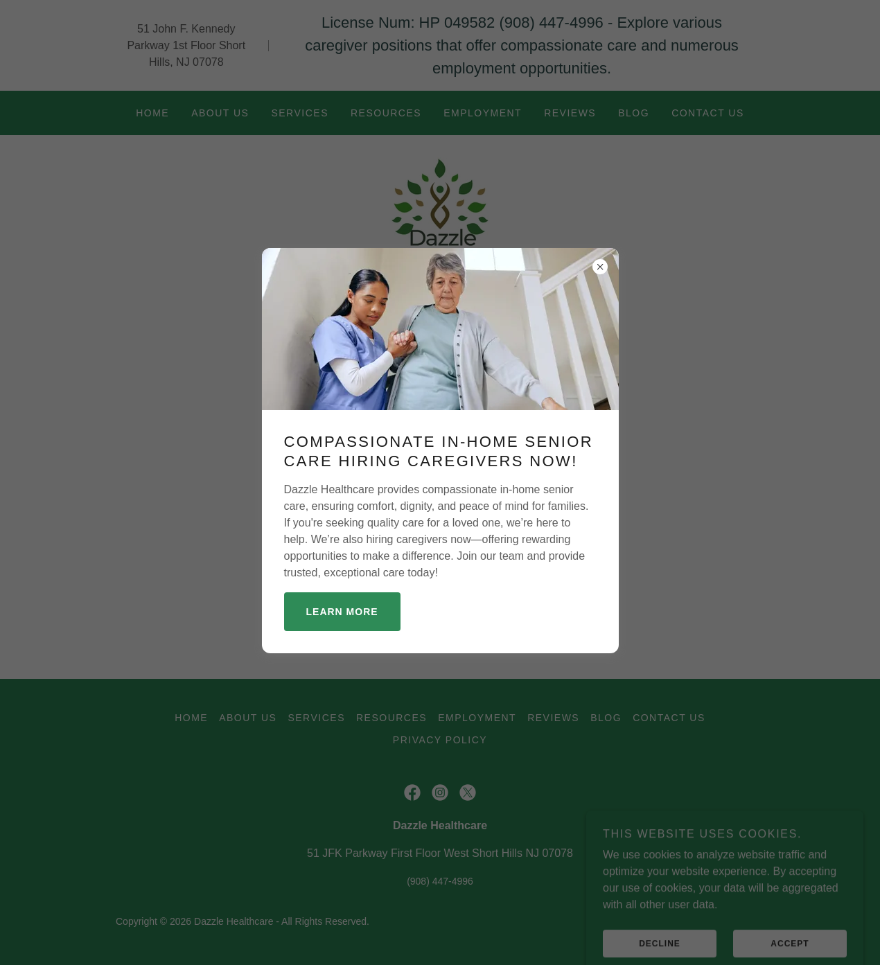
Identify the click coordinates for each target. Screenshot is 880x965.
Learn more (342, 611)
